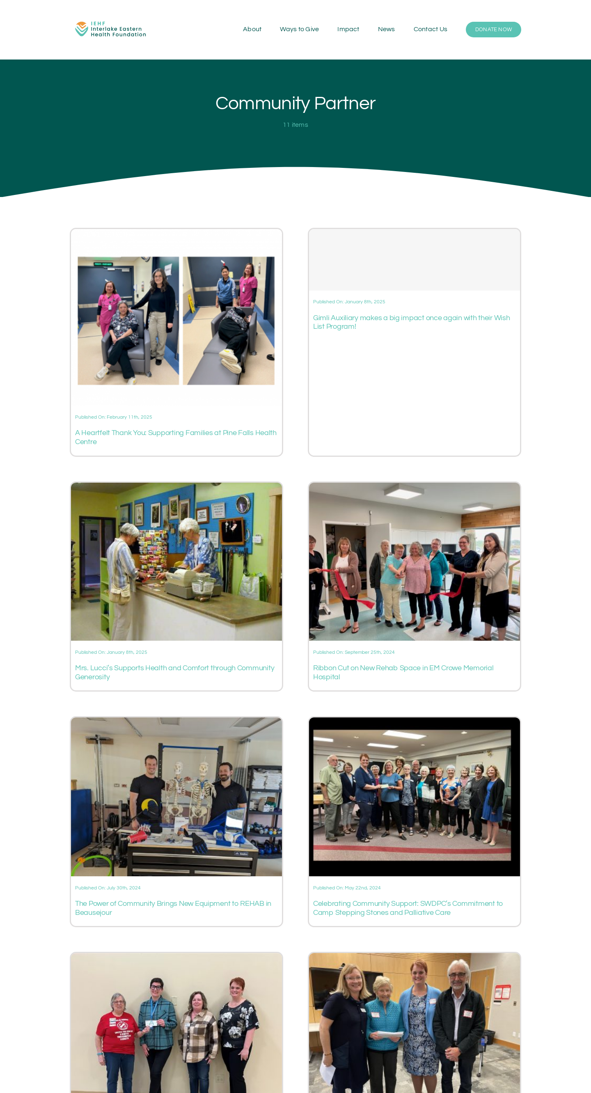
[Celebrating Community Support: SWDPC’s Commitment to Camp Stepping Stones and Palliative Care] (414, 722)
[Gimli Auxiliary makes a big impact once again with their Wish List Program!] (414, 260)
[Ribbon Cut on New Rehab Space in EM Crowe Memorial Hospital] (414, 487)
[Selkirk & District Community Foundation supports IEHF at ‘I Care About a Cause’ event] (414, 958)
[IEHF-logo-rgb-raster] (111, 18)
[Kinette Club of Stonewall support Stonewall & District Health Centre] (176, 958)
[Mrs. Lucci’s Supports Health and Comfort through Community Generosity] (176, 487)
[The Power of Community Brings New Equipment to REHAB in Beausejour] (176, 722)
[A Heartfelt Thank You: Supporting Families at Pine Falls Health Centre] (176, 234)
